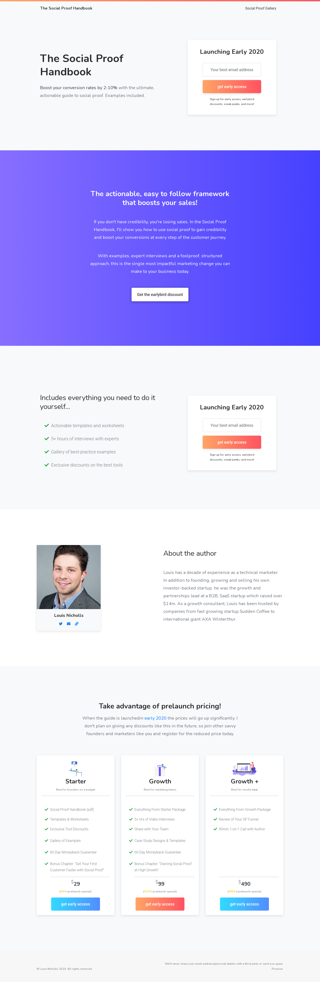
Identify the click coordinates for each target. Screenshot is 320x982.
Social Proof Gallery (260, 8)
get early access (75, 904)
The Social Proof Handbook (66, 8)
